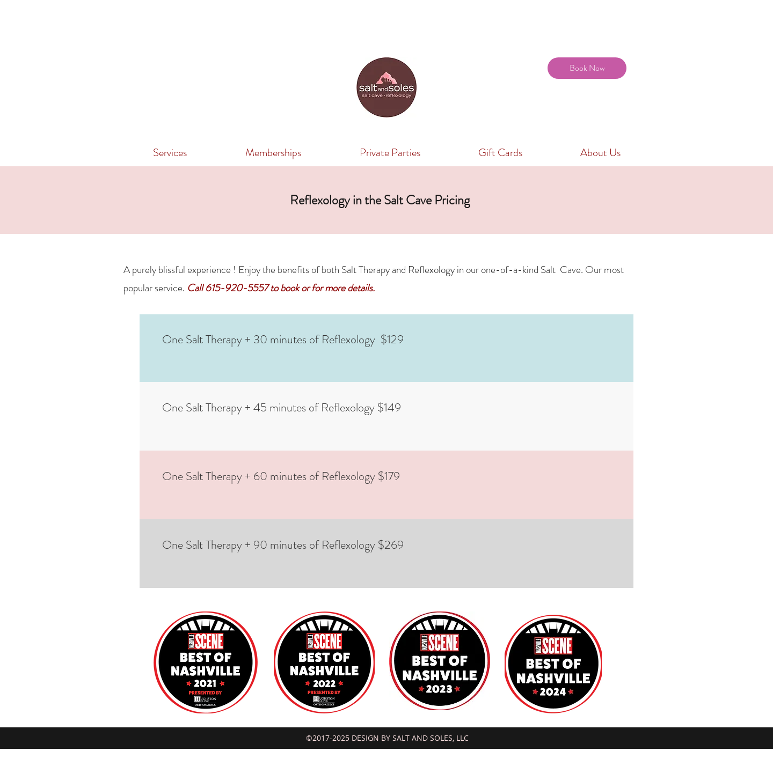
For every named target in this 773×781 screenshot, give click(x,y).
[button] (169, 152)
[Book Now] (587, 68)
